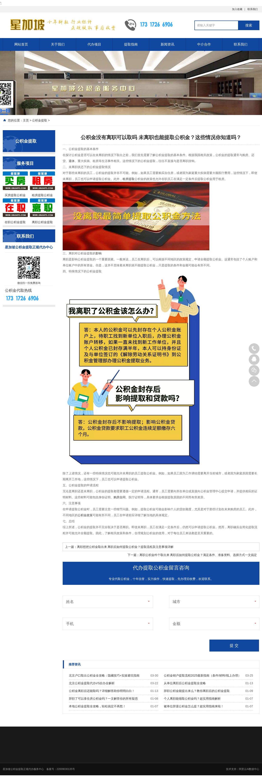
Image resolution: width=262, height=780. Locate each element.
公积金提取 (39, 120)
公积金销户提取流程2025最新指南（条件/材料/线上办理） (202, 675)
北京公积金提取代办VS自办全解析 (92, 683)
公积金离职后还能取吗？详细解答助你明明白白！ (102, 691)
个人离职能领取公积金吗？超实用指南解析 (192, 698)
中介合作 (204, 44)
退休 (72, 161)
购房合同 (120, 497)
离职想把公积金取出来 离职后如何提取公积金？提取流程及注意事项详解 (125, 547)
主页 (26, 120)
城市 (176, 602)
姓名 (70, 602)
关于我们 (58, 44)
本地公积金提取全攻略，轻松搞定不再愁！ (97, 706)
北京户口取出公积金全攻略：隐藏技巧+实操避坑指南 (104, 675)
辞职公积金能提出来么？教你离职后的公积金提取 (197, 691)
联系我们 (252, 9)
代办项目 (94, 44)
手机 (70, 624)
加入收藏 (237, 9)
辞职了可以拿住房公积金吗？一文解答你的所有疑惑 (103, 698)
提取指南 (131, 44)
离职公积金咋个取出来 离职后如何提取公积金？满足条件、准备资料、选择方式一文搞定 (198, 555)
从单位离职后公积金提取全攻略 (185, 683)
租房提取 (129, 179)
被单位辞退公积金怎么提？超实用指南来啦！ (194, 706)
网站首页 (21, 44)
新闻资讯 (167, 44)
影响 (99, 253)
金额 (176, 624)
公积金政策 (85, 515)
